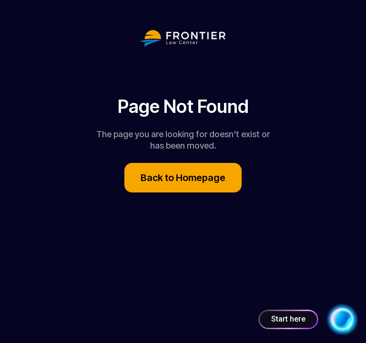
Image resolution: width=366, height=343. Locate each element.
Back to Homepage (183, 177)
